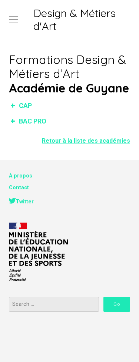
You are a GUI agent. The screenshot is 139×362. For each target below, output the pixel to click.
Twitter (25, 202)
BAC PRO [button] (27, 121)
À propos (20, 176)
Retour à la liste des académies (86, 140)
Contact (19, 188)
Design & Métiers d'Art (74, 19)
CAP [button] (20, 105)
